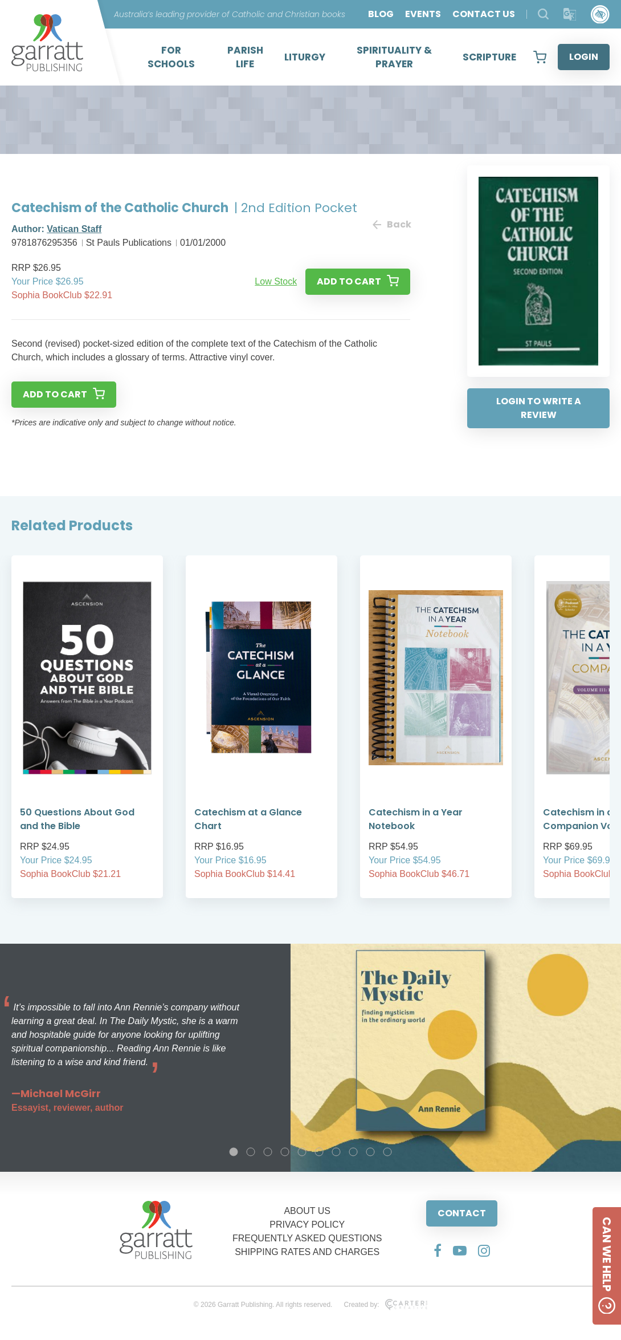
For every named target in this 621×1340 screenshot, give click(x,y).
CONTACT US (483, 14)
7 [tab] (336, 1152)
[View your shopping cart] (539, 57)
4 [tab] (285, 1152)
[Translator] (570, 14)
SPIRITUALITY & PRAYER (394, 57)
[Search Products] (543, 14)
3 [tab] (267, 1152)
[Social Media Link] (437, 1250)
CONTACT (462, 1213)
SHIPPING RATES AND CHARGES (307, 1252)
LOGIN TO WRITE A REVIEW (538, 408)
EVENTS (423, 14)
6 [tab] (319, 1152)
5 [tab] (302, 1152)
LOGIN (583, 56)
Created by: (385, 1304)
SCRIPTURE (489, 57)
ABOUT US (307, 1211)
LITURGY (304, 57)
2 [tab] (250, 1152)
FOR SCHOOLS (171, 57)
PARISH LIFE (245, 57)
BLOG (381, 14)
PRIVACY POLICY (307, 1224)
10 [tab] (387, 1152)
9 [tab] (370, 1152)
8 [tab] (353, 1152)
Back (391, 224)
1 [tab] (233, 1152)
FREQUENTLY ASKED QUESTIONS (307, 1238)
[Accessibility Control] (600, 14)
